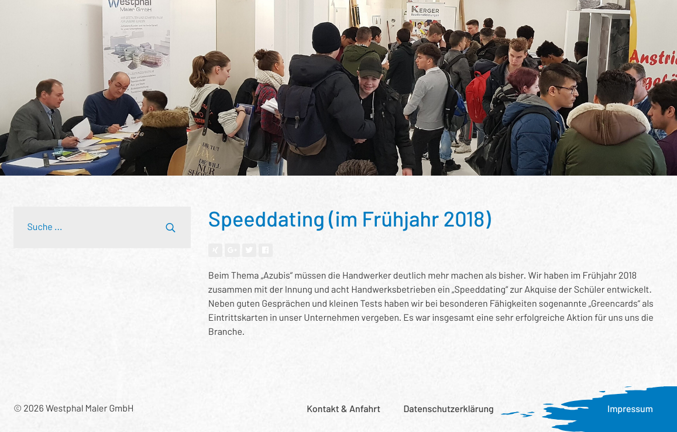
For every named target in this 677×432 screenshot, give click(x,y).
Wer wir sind (253, 20)
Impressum (630, 408)
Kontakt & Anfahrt (343, 408)
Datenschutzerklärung (448, 408)
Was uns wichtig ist (438, 20)
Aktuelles (516, 20)
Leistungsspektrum (102, 20)
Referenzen (185, 20)
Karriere (570, 20)
